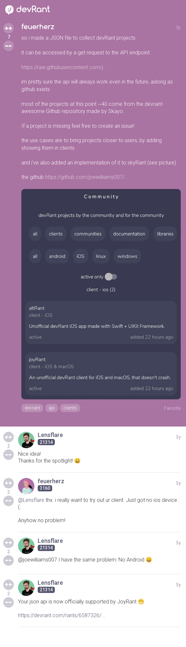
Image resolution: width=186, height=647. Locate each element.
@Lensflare (31, 500)
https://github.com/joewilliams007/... (87, 177)
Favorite (172, 408)
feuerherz (37, 27)
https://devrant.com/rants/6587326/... (61, 615)
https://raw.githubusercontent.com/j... (64, 67)
